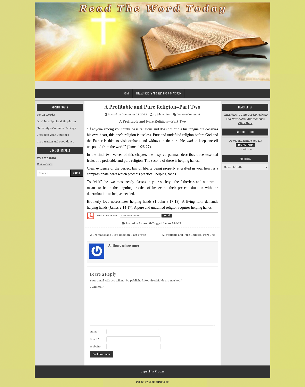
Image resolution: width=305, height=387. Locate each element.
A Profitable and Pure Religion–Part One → (190, 234)
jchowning (163, 114)
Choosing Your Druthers (53, 134)
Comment (97, 286)
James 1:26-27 (172, 223)
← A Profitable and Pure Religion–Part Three (116, 234)
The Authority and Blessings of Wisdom (158, 93)
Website (95, 346)
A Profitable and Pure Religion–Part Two (152, 107)
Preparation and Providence (55, 141)
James (143, 223)
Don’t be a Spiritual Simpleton (56, 121)
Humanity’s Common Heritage (56, 128)
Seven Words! (46, 114)
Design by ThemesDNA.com (152, 381)
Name (95, 331)
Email (94, 339)
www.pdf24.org (245, 149)
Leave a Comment (188, 114)
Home (126, 93)
